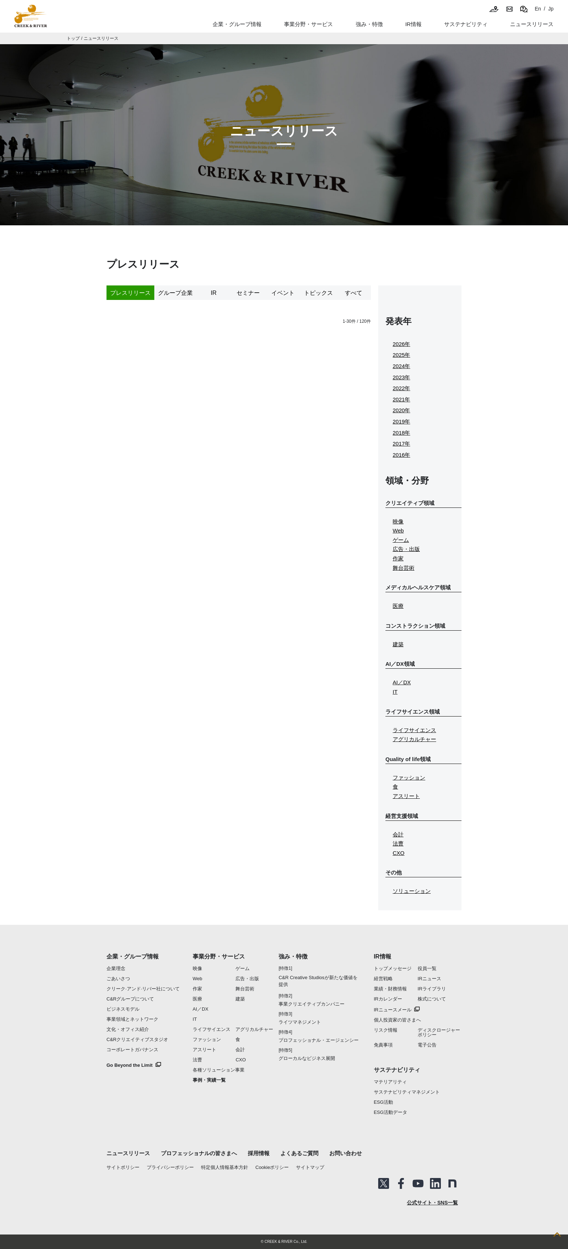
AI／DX (402, 682)
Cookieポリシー (272, 1167)
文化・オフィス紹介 (127, 1029)
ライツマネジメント (300, 1022)
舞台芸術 (403, 568)
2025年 (401, 355)
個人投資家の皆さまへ (397, 1020)
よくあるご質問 (299, 1153)
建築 (398, 644)
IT (395, 692)
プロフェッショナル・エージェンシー (319, 1040)
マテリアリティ (390, 1082)
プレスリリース (130, 293)
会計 (398, 834)
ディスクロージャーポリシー (439, 1032)
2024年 (401, 366)
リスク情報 (385, 1030)
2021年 (401, 399)
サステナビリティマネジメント (407, 1092)
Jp (551, 8)
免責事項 (383, 1045)
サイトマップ (310, 1167)
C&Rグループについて (130, 999)
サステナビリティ (397, 1070)
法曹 (398, 843)
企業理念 (115, 968)
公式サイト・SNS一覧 (432, 1203)
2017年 (401, 443)
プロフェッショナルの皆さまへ (199, 1153)
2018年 (401, 433)
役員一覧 (427, 968)
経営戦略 (383, 978)
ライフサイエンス (414, 730)
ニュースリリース (101, 38)
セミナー (248, 293)
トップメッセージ (393, 968)
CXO (399, 853)
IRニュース (429, 978)
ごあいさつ (118, 978)
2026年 (401, 344)
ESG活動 (383, 1102)
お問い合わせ (345, 1153)
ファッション (409, 777)
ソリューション (412, 891)
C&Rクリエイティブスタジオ (137, 1039)
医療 (398, 606)
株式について (432, 999)
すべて (353, 293)
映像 (398, 521)
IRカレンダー (388, 999)
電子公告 (427, 1045)
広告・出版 (406, 549)
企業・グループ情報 (132, 956)
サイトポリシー (122, 1167)
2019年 (401, 421)
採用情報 (259, 1153)
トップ (73, 38)
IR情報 (382, 956)
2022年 (401, 388)
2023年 (401, 377)
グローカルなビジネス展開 (307, 1058)
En (538, 8)
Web (398, 530)
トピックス (318, 293)
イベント (283, 293)
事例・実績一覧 (209, 1080)
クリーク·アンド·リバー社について (143, 988)
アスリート (406, 796)
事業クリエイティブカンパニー (311, 1004)
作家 (398, 558)
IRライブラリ (432, 988)
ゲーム (401, 540)
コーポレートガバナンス (132, 1049)
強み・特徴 (369, 24)
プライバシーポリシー (170, 1167)
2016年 (401, 455)
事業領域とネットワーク (132, 1019)
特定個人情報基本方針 (224, 1167)
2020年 (401, 410)
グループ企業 (175, 293)
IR (214, 293)
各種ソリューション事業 (219, 1070)
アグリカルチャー (414, 739)
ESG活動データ (390, 1112)
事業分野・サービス (219, 956)
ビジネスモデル (122, 1009)
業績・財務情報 (390, 988)
